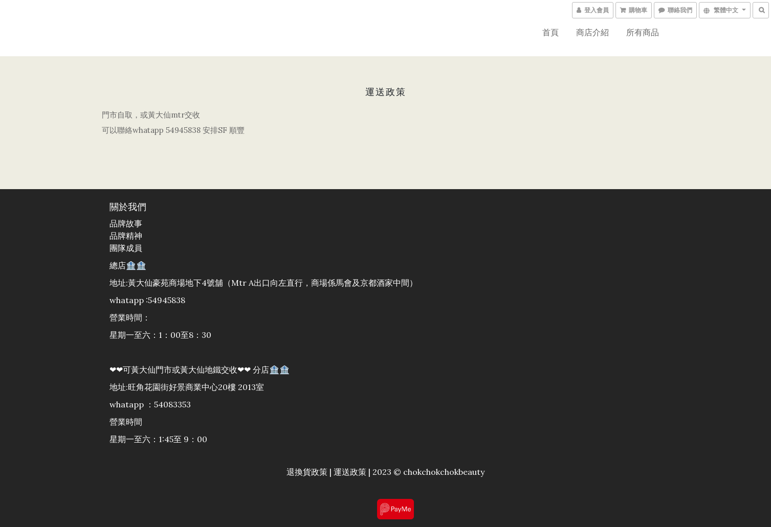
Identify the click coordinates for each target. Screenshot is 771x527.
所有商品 (642, 32)
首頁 (550, 32)
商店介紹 (592, 32)
